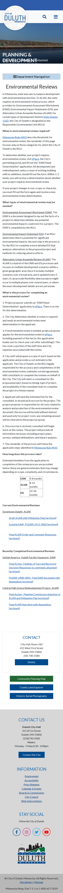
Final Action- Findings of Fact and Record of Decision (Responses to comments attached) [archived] (33, 567)
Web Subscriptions (31, 801)
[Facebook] (16, 832)
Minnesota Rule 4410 (45, 447)
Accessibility (32, 780)
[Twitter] (36, 832)
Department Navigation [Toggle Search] (31, 76)
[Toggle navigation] (56, 17)
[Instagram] (26, 832)
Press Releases (32, 784)
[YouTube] (46, 832)
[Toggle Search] (44, 16)
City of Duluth (10, 59)
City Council (31, 796)
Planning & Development (34, 59)
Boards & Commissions (31, 792)
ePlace (35, 158)
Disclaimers (26, 882)
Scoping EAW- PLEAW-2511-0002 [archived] (33, 524)
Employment (31, 776)
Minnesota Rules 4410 (15, 137)
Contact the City (32, 754)
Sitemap (38, 882)
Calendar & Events (31, 788)
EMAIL (31, 662)
